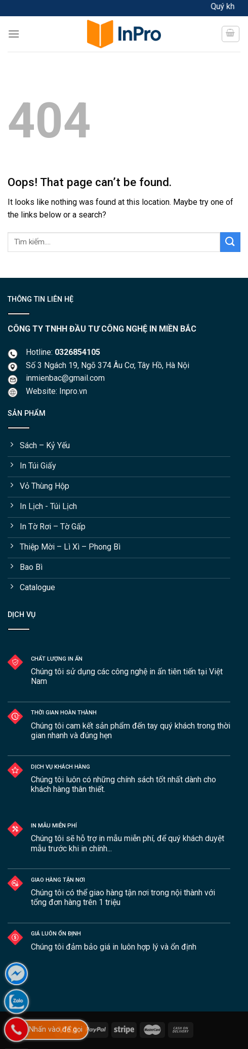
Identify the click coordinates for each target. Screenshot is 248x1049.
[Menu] (14, 33)
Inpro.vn (73, 391)
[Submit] (230, 242)
